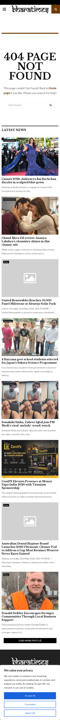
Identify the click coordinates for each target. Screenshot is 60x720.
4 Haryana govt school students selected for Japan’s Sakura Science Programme (30, 361)
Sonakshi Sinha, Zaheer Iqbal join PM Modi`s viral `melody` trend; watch (28, 424)
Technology (8, 321)
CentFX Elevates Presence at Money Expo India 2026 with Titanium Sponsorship (27, 485)
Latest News (14, 130)
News (6, 262)
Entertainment (9, 140)
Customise (30, 704)
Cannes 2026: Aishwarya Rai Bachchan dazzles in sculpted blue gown (29, 180)
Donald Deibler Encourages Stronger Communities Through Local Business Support (29, 616)
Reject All (30, 713)
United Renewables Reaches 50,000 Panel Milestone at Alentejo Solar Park (29, 302)
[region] (30, 692)
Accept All (30, 695)
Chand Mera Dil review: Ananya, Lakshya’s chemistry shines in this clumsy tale (26, 241)
